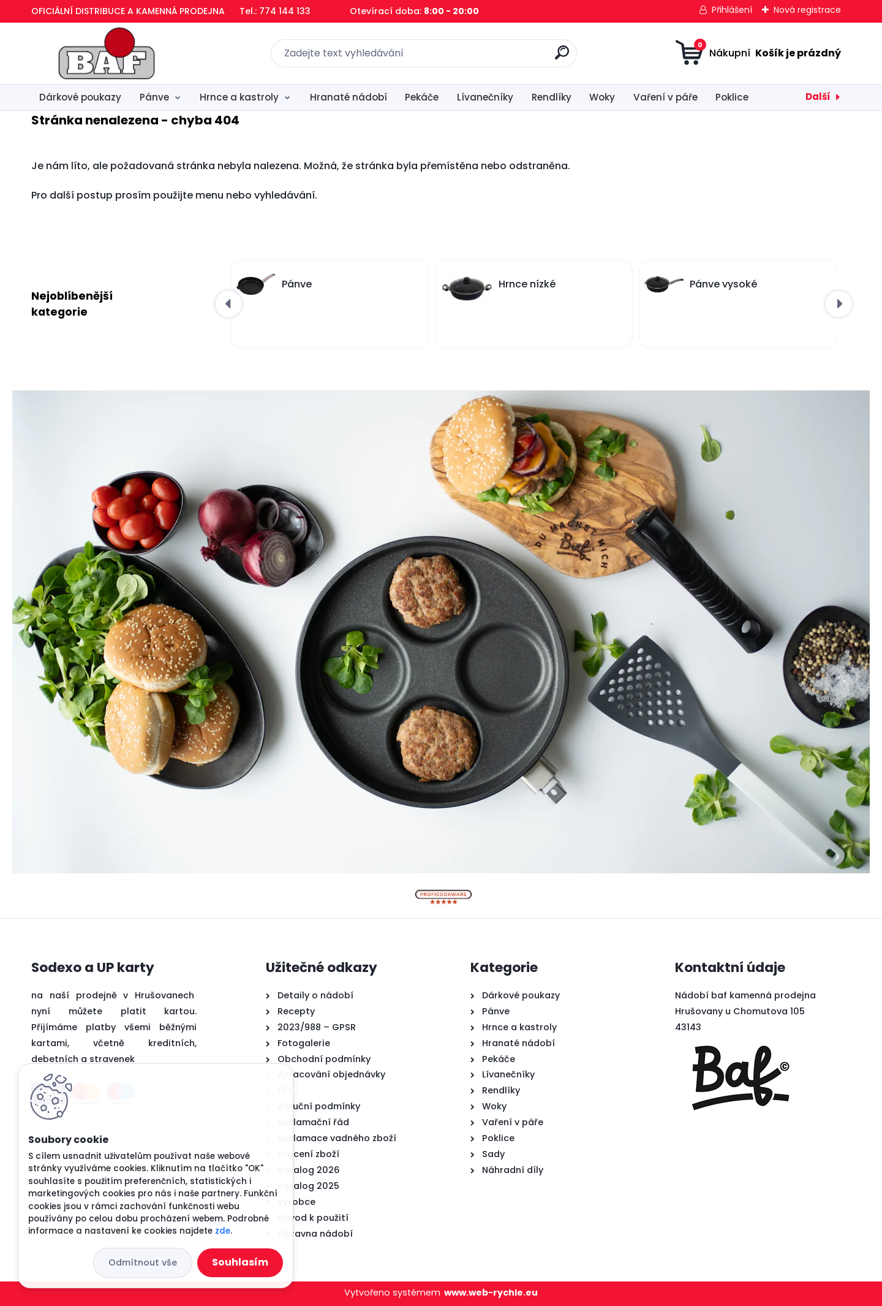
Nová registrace (807, 10)
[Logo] (106, 53)
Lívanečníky (485, 97)
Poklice (731, 97)
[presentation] (228, 304)
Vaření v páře (665, 97)
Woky (602, 97)
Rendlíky (551, 97)
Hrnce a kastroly (239, 97)
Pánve (154, 97)
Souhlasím (240, 1262)
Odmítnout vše (142, 1262)
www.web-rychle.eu (491, 1292)
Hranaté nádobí (348, 97)
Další (818, 96)
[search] (562, 57)
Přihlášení (732, 10)
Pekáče (422, 97)
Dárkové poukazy (80, 97)
